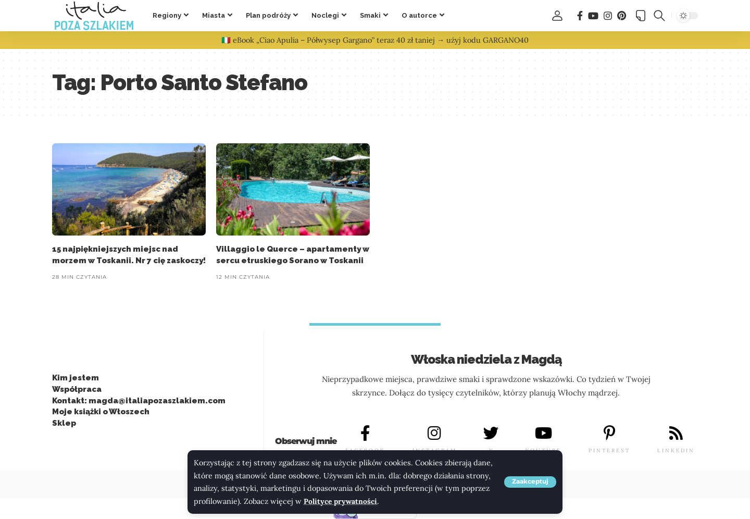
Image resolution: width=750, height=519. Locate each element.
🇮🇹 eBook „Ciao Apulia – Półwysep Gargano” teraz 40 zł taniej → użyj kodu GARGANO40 (375, 40)
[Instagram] (608, 16)
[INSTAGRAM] (434, 433)
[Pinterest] (622, 16)
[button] (530, 482)
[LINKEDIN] (676, 433)
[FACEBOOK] (365, 433)
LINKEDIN (676, 450)
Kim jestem (75, 377)
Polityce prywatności (341, 501)
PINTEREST (609, 450)
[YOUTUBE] (544, 433)
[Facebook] (579, 16)
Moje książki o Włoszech (100, 412)
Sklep (64, 423)
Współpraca (77, 389)
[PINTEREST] (609, 433)
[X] (491, 433)
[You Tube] (593, 16)
